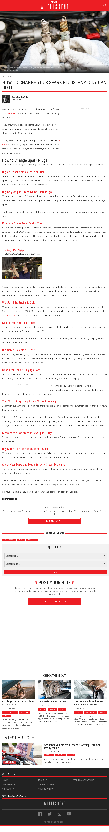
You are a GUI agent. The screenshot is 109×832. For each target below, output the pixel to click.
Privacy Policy (46, 789)
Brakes (42, 709)
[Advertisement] (86, 126)
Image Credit (6, 70)
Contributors (9, 785)
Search (105, 5)
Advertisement (53, 667)
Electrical (60, 755)
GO (55, 571)
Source (15, 70)
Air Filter (24, 712)
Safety (102, 712)
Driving (7, 716)
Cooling (49, 755)
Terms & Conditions (83, 780)
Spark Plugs (32, 540)
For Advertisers (46, 785)
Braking (52, 709)
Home (5, 780)
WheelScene (60, 822)
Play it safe (12, 315)
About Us (42, 780)
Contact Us (8, 789)
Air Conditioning (10, 712)
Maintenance (9, 540)
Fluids (71, 755)
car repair (11, 113)
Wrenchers (10, 76)
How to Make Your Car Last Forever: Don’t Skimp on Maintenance (21, 254)
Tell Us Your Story (54, 601)
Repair (20, 540)
